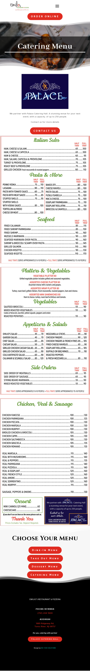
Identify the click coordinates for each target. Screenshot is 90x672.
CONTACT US (45, 131)
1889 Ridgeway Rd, (45, 625)
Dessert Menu (45, 567)
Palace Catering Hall (45, 640)
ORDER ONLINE (45, 16)
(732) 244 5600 (45, 615)
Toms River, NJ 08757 (44, 628)
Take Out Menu (45, 559)
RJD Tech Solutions (48, 649)
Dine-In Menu (45, 550)
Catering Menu (45, 575)
